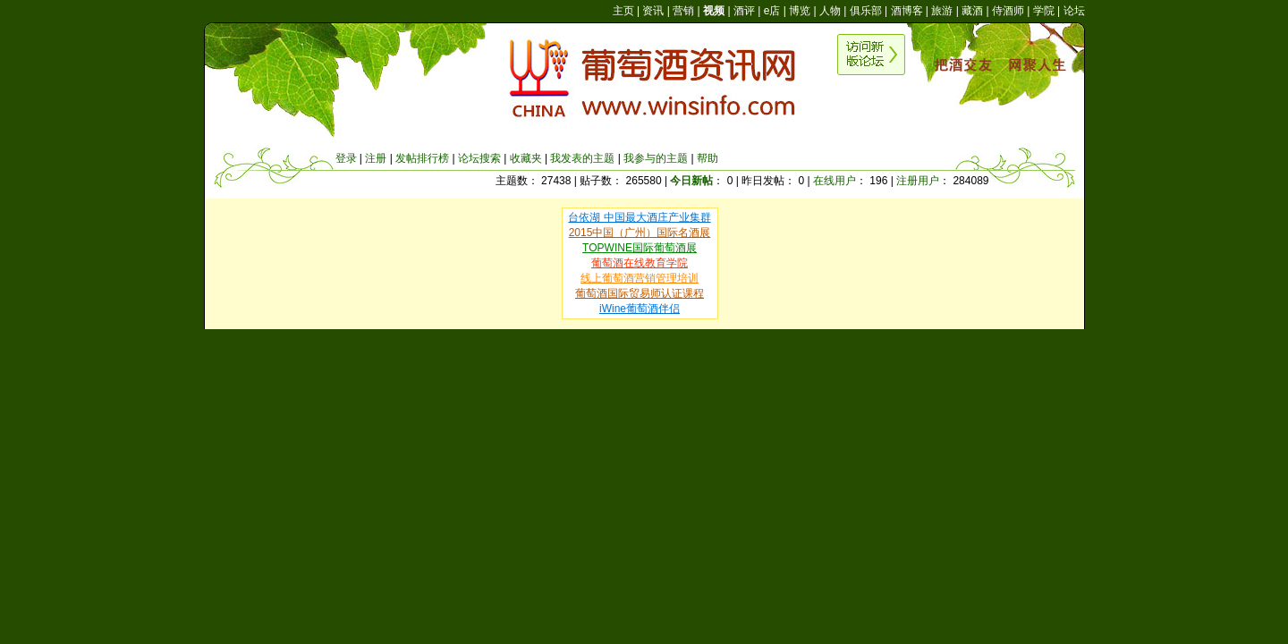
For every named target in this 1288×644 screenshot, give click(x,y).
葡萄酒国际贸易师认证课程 (639, 293)
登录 (346, 158)
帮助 (707, 158)
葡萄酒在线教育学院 (639, 263)
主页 (623, 10)
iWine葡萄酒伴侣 (639, 308)
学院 (1044, 10)
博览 (799, 10)
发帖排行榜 (422, 158)
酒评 (744, 10)
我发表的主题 (582, 158)
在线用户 (834, 180)
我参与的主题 (655, 158)
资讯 (653, 10)
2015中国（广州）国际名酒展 (640, 232)
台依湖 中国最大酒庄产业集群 (639, 217)
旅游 (942, 10)
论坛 (1074, 10)
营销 (683, 10)
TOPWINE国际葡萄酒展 (639, 248)
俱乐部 (866, 10)
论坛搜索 (479, 158)
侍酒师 (1008, 10)
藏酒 (972, 10)
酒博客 (907, 10)
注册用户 (917, 180)
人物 (830, 10)
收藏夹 (526, 158)
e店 (772, 10)
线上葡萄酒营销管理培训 (639, 278)
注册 (375, 158)
